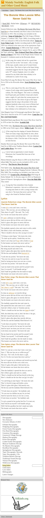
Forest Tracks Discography (12, 429)
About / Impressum (6, 516)
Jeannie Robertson (12, 48)
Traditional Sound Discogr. (12, 459)
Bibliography (7, 472)
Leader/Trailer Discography (12, 442)
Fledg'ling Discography (11, 427)
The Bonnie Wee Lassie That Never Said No (26, 126)
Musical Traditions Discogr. (12, 444)
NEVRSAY (5, 26)
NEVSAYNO (35, 23)
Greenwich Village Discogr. (12, 435)
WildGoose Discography (11, 463)
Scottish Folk (24, 122)
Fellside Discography (10, 425)
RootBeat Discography (10, 448)
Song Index (6, 465)
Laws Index (7, 470)
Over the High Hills (34, 179)
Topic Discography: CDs (11, 454)
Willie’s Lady (29, 128)
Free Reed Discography (11, 431)
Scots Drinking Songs (32, 82)
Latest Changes (8, 474)
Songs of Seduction (15, 36)
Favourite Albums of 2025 (12, 422)
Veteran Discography (10, 461)
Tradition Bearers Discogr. (12, 456)
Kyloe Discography (9, 439)
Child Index (7, 468)
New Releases (7, 420)
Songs (12, 10)
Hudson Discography (10, 437)
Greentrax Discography (11, 433)
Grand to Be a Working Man (21, 175)
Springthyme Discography (12, 450)
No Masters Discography (11, 446)
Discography (7, 418)
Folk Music (5, 10)
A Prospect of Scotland (9, 50)
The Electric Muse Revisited (18, 164)
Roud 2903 (6, 23)
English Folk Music (6, 414)
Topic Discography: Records (12, 452)
